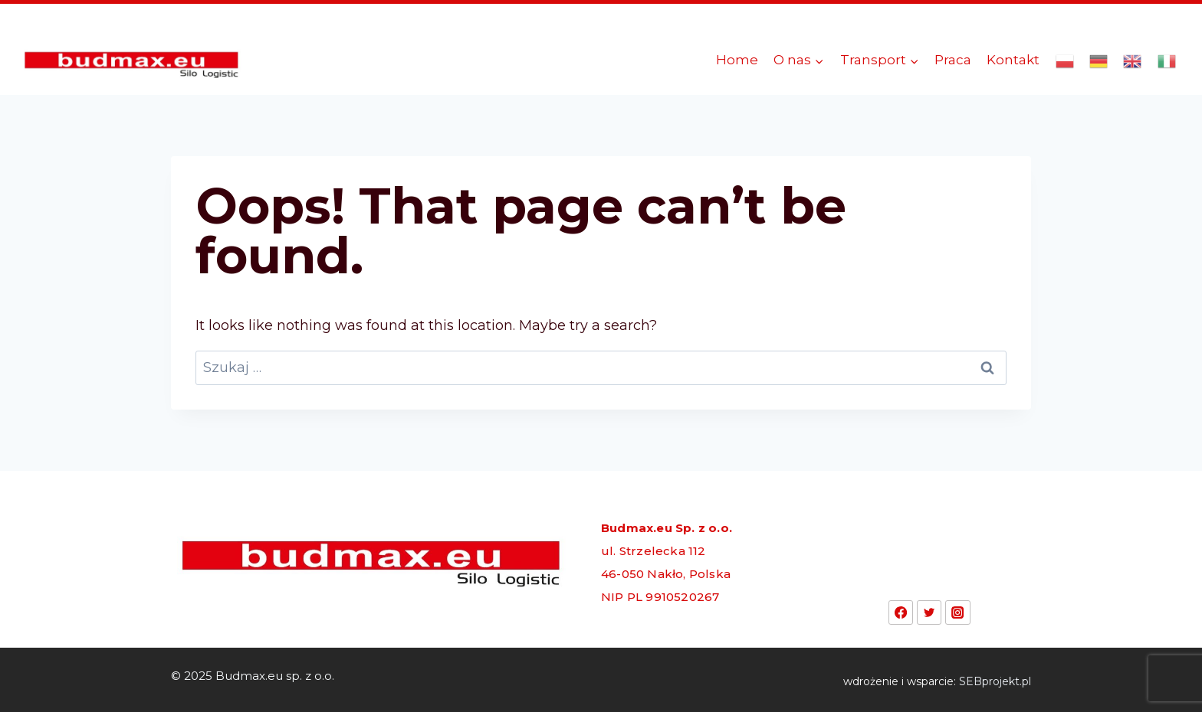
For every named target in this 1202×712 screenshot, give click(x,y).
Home (737, 59)
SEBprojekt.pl (995, 681)
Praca (952, 59)
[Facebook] (900, 612)
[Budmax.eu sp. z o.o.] (133, 60)
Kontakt (1013, 59)
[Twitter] (929, 612)
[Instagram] (957, 612)
